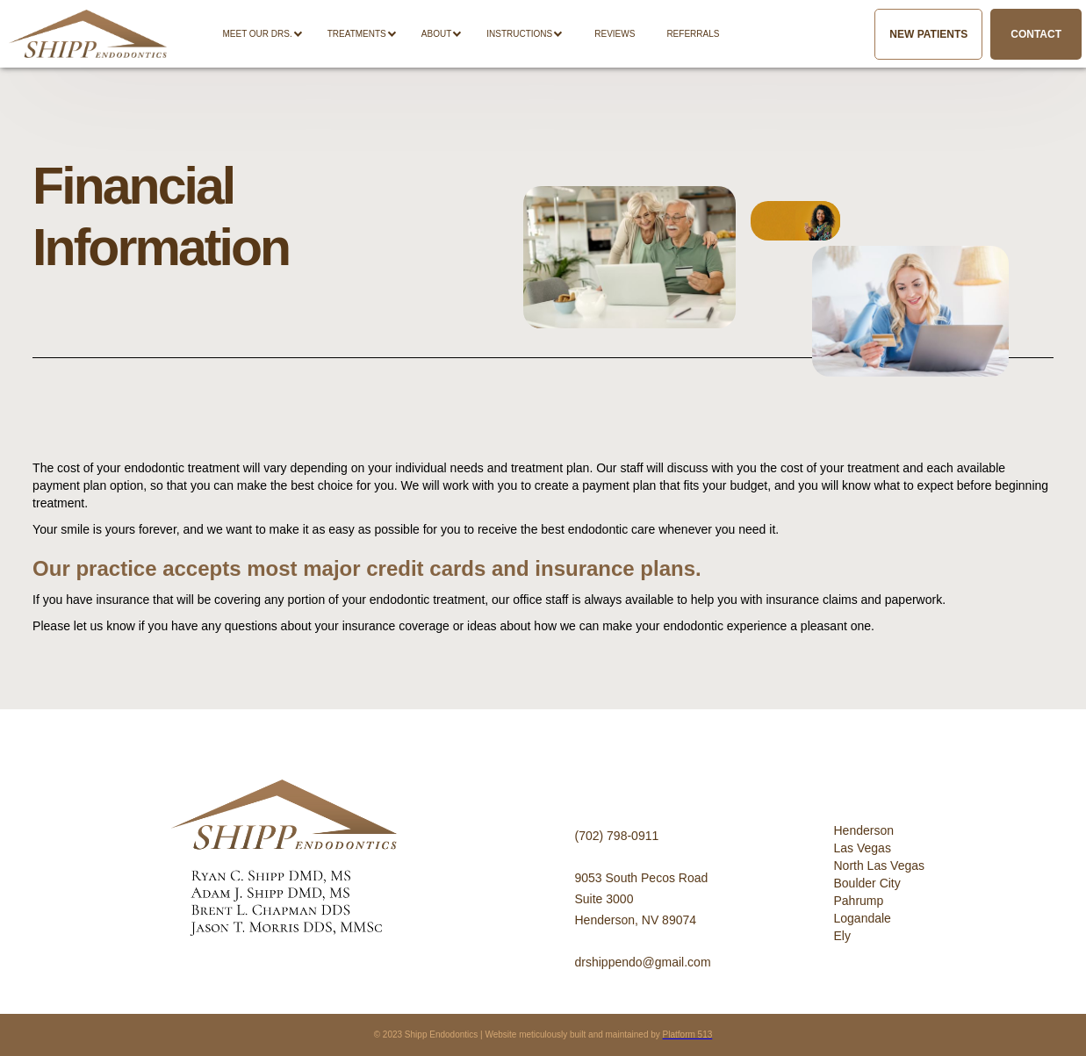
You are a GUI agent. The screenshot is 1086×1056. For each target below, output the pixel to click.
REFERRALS (692, 34)
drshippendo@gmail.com (643, 962)
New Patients (928, 34)
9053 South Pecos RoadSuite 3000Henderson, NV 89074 (641, 899)
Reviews (614, 34)
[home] (88, 34)
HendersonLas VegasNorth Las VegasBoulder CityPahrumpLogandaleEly (879, 883)
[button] (271, 34)
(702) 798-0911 (617, 836)
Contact (1035, 34)
